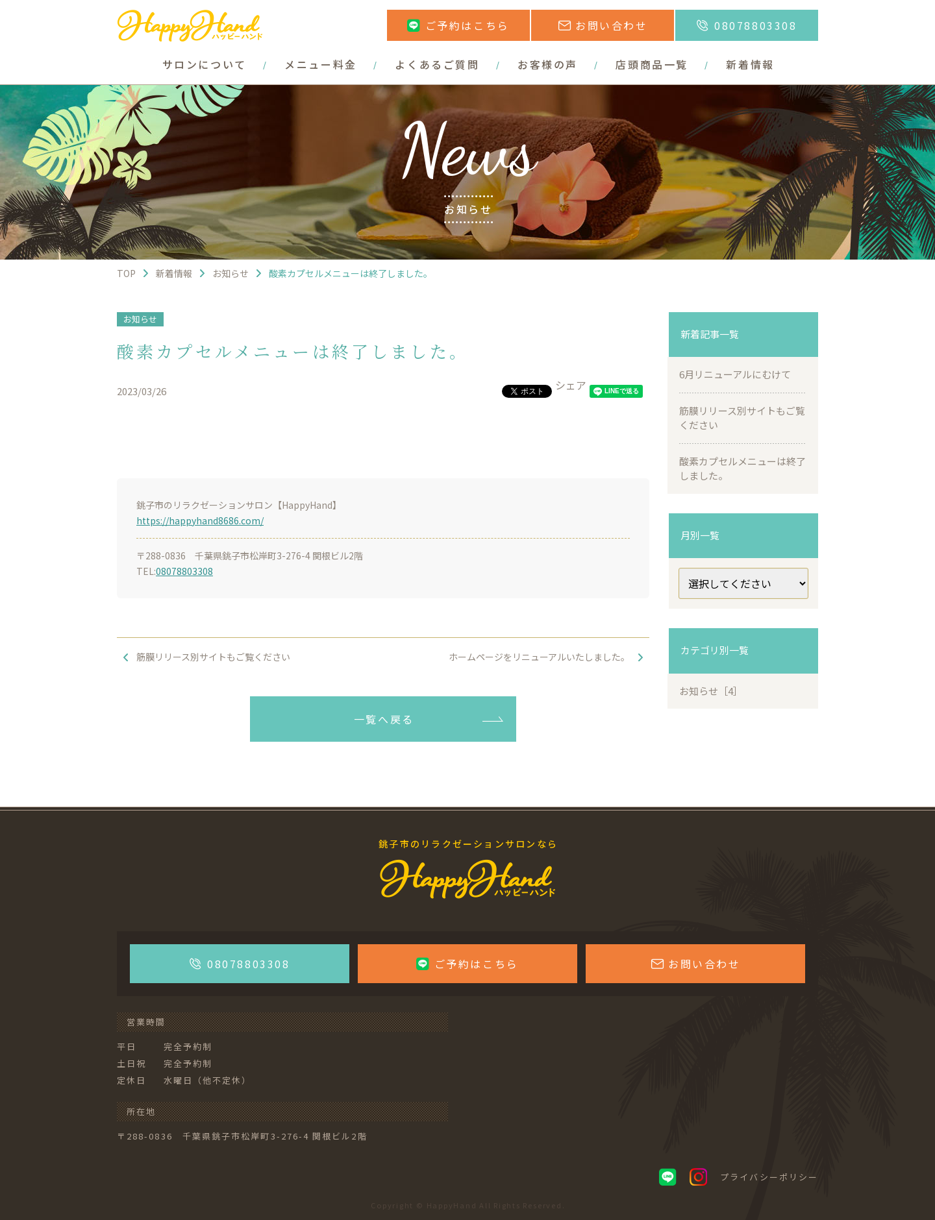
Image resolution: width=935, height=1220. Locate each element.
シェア (570, 385)
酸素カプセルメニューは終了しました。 (742, 468)
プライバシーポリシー (769, 1177)
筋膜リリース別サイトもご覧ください (742, 418)
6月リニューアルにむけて (735, 374)
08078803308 (184, 571)
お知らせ (140, 319)
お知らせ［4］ (711, 691)
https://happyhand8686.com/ (200, 520)
